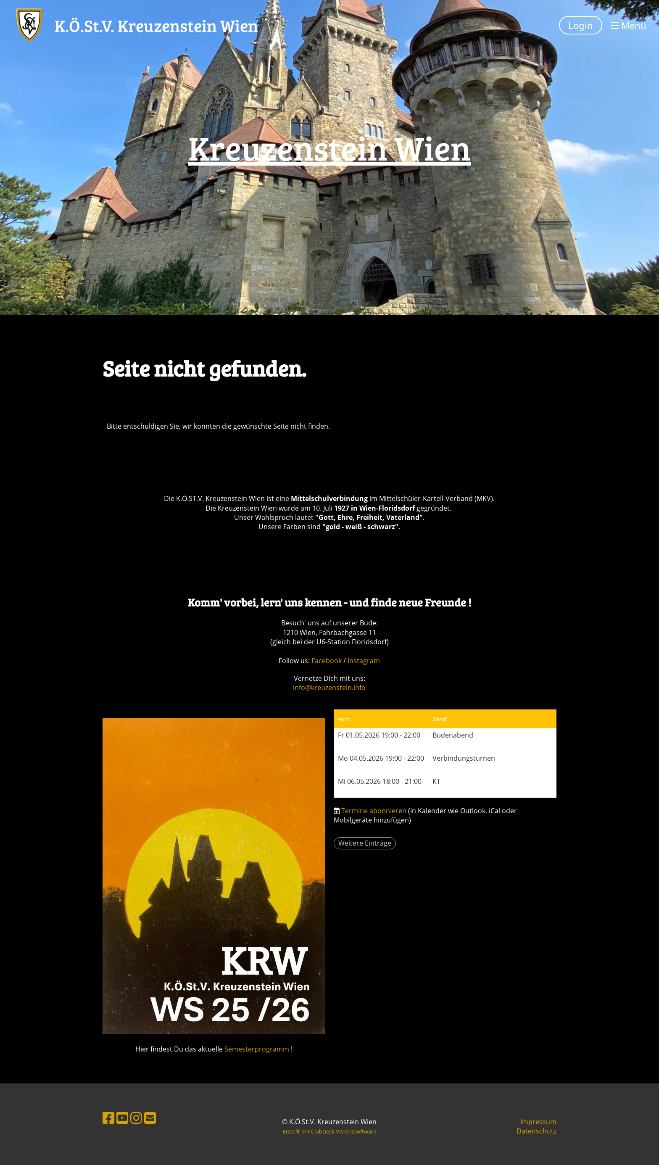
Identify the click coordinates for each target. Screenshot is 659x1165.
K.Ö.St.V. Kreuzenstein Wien (156, 25)
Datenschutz (536, 1131)
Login (580, 25)
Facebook (327, 660)
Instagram (364, 660)
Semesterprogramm (256, 1049)
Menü (628, 25)
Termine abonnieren (373, 810)
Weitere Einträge (364, 843)
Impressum (538, 1121)
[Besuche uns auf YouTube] (122, 1118)
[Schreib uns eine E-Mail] (150, 1118)
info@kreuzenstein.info (329, 687)
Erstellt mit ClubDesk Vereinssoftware (329, 1131)
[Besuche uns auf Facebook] (108, 1118)
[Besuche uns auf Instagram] (136, 1118)
